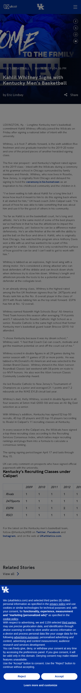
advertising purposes (26, 637)
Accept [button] (59, 676)
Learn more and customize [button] (40, 685)
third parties (69, 622)
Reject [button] (22, 676)
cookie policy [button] (10, 618)
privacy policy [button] (58, 603)
